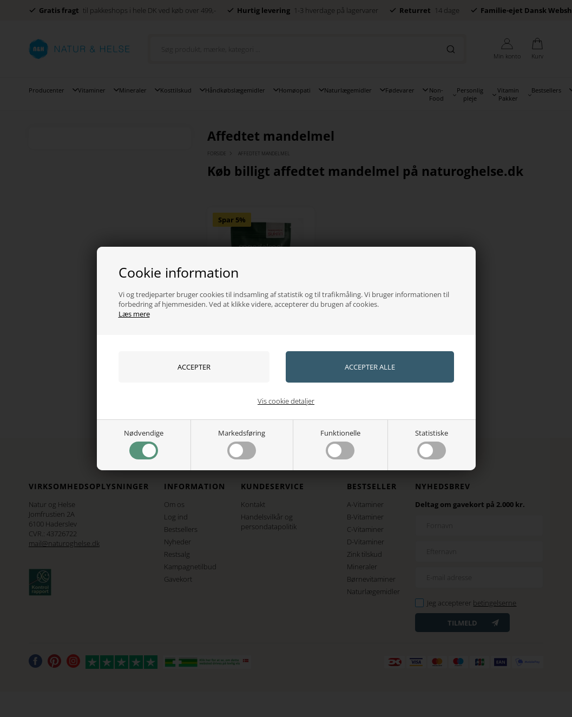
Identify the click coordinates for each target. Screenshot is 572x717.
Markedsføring (241, 443)
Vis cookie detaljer (286, 401)
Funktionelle (340, 443)
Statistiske (431, 443)
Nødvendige (143, 443)
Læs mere (134, 314)
